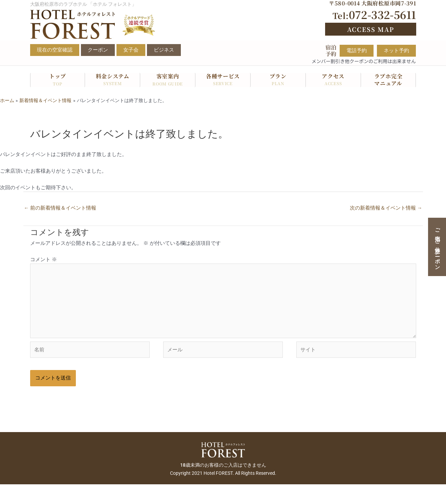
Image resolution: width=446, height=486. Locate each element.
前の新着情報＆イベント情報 (60, 208)
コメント (43, 259)
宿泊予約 (330, 50)
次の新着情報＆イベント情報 (386, 208)
